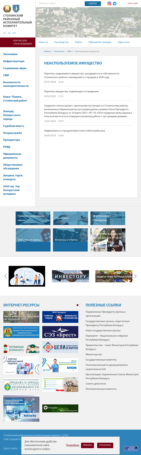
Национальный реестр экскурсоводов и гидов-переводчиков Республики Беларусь (108, 240)
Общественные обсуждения (12, 167)
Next (135, 276)
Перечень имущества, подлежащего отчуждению (71, 91)
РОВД (6, 147)
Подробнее (72, 445)
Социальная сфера (16, 68)
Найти (93, 3)
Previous (6, 276)
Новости (43, 42)
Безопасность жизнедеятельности (16, 86)
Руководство (61, 42)
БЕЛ (14, 33)
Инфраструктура (15, 61)
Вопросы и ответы (66, 239)
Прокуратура (13, 140)
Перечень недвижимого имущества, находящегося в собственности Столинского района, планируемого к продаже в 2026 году (81, 75)
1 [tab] (77, 305)
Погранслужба (12, 133)
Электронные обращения (101, 218)
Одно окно (124, 42)
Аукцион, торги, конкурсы (13, 177)
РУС (4, 33)
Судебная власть (13, 126)
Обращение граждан (100, 42)
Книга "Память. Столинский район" (15, 100)
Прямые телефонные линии (31, 218)
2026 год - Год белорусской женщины (11, 190)
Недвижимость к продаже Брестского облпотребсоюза (74, 131)
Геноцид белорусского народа (12, 115)
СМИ (7, 75)
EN (9, 33)
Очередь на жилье (29, 239)
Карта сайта (133, 3)
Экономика (11, 54)
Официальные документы (12, 156)
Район (78, 42)
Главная (47, 52)
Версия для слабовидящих (22, 42)
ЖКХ (69, 52)
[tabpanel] (40, 368)
